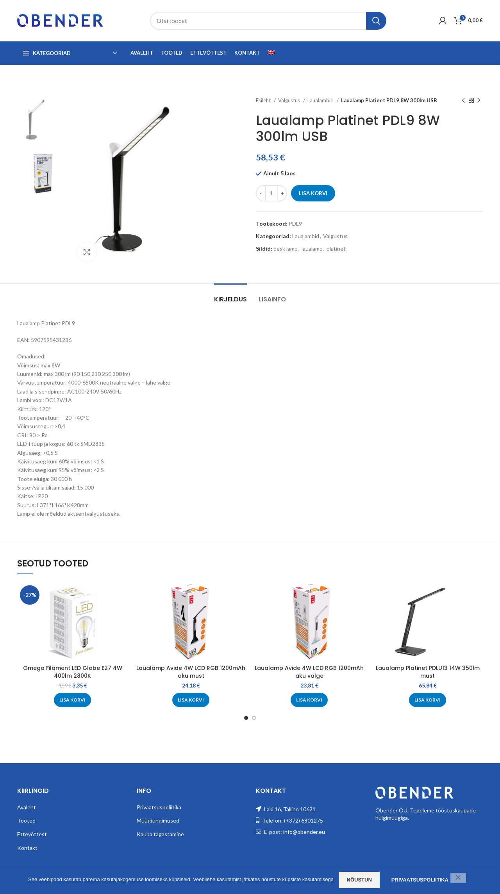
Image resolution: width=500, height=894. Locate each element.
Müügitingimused (158, 820)
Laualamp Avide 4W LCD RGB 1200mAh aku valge (309, 672)
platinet (336, 248)
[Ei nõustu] (458, 878)
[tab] (230, 295)
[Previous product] (463, 101)
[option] (41, 120)
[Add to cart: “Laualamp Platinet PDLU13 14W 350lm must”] (427, 700)
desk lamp (285, 248)
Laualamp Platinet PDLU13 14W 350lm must (428, 672)
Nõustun (359, 880)
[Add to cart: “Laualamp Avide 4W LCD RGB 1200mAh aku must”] (190, 700)
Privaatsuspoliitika (159, 807)
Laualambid (321, 100)
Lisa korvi (313, 193)
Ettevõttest (32, 834)
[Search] (268, 21)
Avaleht (26, 807)
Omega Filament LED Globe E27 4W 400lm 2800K (72, 672)
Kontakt (27, 847)
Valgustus (289, 100)
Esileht (264, 100)
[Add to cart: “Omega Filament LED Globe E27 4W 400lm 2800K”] (72, 700)
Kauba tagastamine (160, 834)
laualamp (312, 248)
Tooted (26, 820)
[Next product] (479, 101)
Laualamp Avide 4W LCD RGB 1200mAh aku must (190, 672)
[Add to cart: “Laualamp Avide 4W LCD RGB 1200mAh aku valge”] (309, 700)
